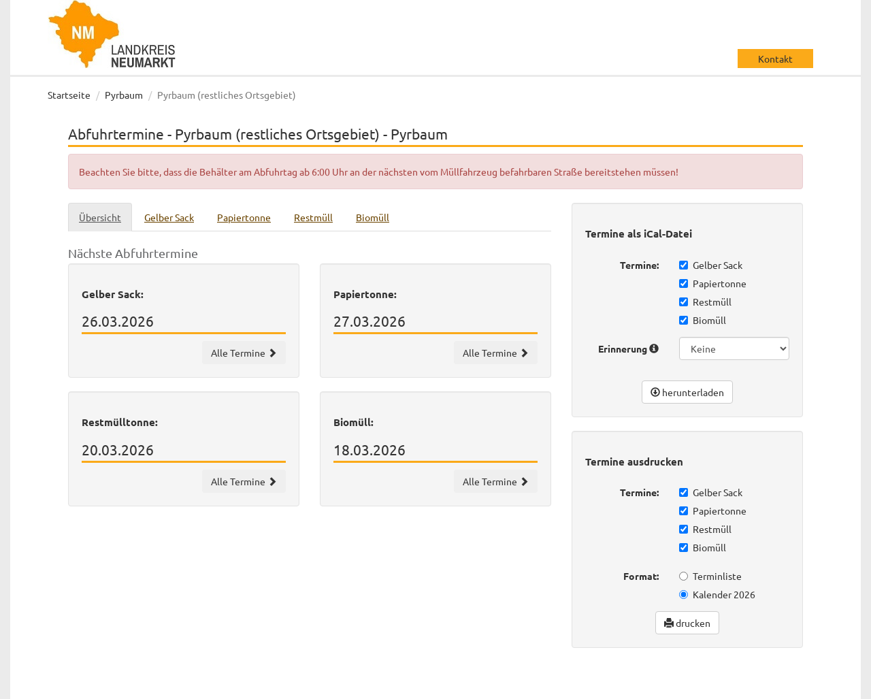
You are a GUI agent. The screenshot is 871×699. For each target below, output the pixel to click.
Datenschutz (721, 685)
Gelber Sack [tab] (169, 217)
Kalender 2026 (717, 594)
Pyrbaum (124, 94)
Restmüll (705, 301)
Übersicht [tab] (100, 217)
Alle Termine (244, 352)
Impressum (786, 685)
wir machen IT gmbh (482, 685)
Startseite (69, 94)
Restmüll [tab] (313, 217)
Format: (641, 576)
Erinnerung (628, 348)
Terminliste (710, 576)
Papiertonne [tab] (244, 217)
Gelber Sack (710, 265)
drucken (687, 623)
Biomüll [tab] (372, 217)
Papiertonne (712, 283)
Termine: (639, 265)
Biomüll (702, 320)
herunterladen (687, 392)
